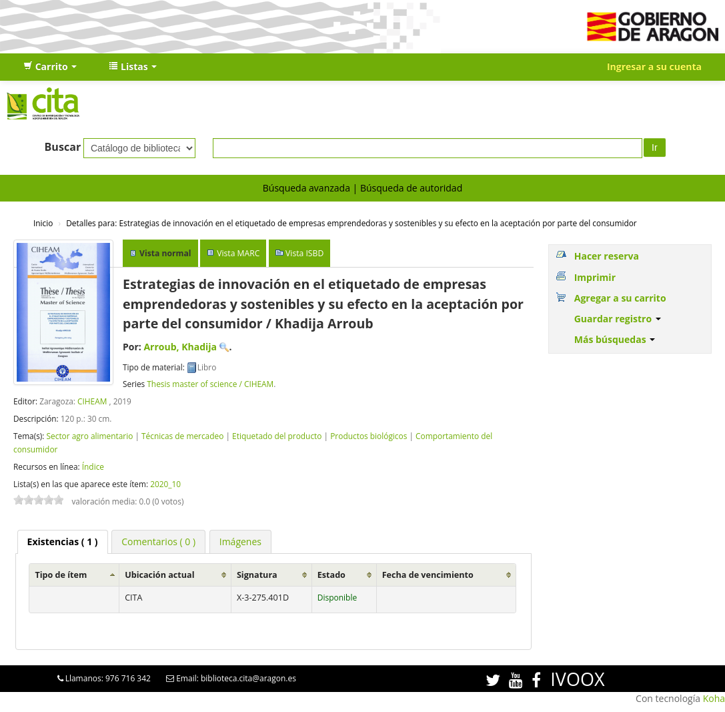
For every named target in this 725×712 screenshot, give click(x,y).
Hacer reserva (606, 256)
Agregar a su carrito (620, 298)
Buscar (63, 146)
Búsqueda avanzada (306, 188)
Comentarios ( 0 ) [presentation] (158, 541)
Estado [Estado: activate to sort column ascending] (331, 575)
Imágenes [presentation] (240, 541)
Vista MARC (238, 253)
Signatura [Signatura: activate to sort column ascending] (257, 575)
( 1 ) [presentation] (62, 541)
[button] (50, 66)
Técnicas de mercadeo (182, 435)
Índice (93, 466)
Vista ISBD (304, 253)
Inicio (43, 223)
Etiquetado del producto (276, 435)
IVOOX (577, 679)
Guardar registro (617, 318)
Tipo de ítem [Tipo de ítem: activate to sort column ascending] (61, 575)
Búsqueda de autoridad (411, 188)
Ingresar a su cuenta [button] (654, 66)
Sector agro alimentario (89, 435)
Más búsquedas (615, 339)
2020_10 (165, 483)
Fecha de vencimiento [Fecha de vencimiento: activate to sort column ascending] (428, 575)
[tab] (62, 542)
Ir (655, 147)
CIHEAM (92, 401)
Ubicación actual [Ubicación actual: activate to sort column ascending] (159, 575)
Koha (714, 698)
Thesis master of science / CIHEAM (210, 383)
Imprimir (595, 277)
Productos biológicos (368, 435)
